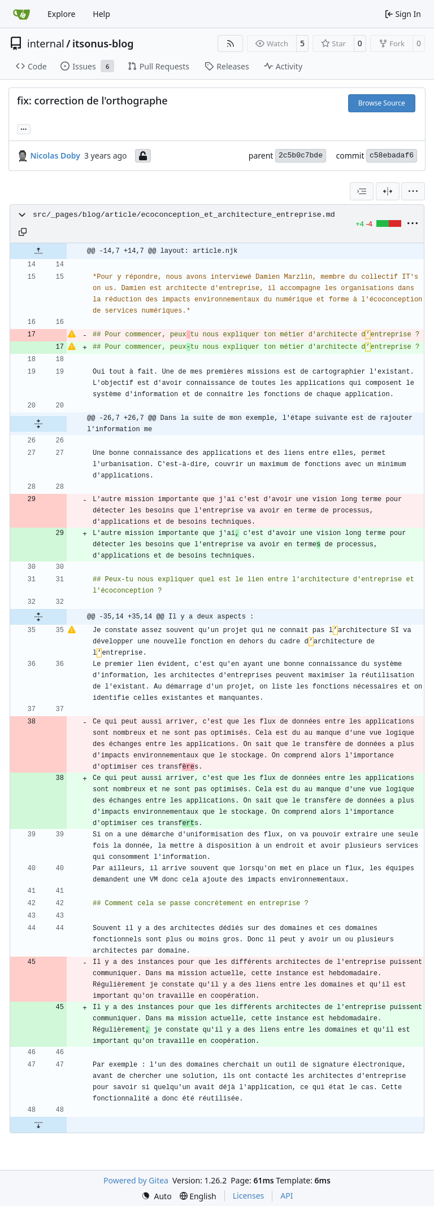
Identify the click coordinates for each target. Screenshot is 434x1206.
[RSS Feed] (231, 43)
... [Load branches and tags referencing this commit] (23, 128)
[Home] (21, 14)
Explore (61, 13)
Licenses (248, 1195)
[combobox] (362, 191)
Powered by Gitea (135, 1180)
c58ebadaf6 (392, 155)
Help (101, 13)
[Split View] (388, 191)
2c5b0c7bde (301, 155)
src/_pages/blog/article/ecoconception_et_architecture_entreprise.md (184, 214)
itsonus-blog (103, 43)
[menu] (413, 191)
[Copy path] (23, 232)
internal (45, 43)
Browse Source (381, 103)
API (286, 1195)
